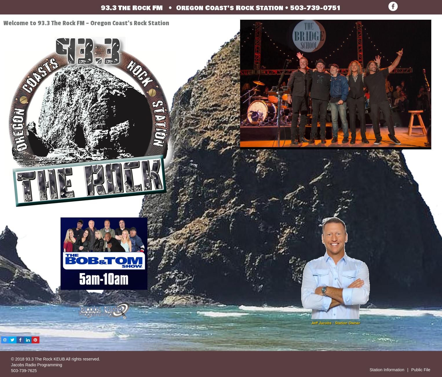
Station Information (387, 369)
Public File (420, 369)
